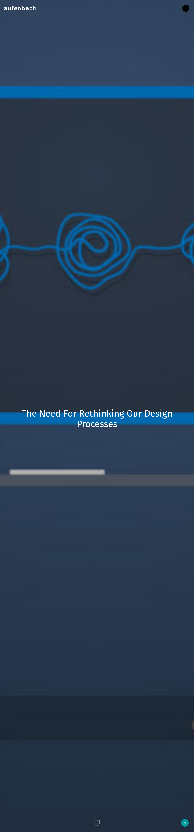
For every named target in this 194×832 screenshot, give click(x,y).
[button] (185, 8)
